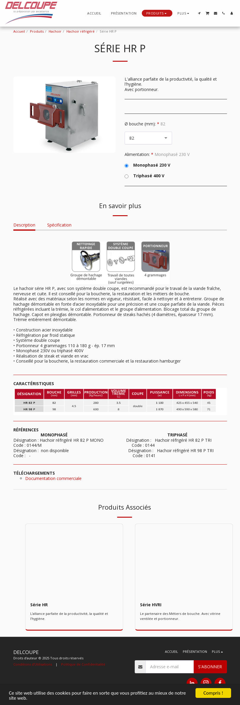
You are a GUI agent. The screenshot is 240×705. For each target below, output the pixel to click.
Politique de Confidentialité (83, 664)
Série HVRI (150, 604)
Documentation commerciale (53, 478)
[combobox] (148, 138)
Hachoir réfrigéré (80, 31)
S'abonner (210, 666)
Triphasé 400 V (144, 176)
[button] (199, 13)
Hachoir (55, 31)
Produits (37, 31)
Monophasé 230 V (147, 165)
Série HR (39, 604)
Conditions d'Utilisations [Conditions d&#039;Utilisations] (32, 664)
